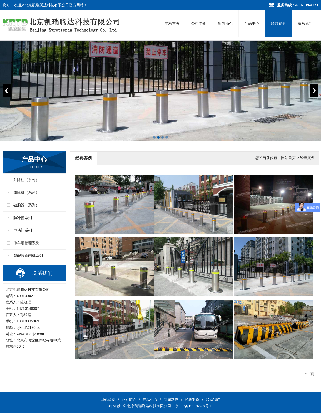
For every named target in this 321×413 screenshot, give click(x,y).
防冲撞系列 (22, 218)
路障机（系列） (26, 192)
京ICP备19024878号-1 (193, 406)
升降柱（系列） (26, 180)
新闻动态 (225, 23)
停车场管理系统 (26, 243)
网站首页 (172, 23)
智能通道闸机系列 (28, 255)
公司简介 (198, 23)
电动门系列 (22, 230)
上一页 (308, 374)
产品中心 (251, 23)
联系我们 (305, 23)
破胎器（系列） (26, 205)
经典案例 (278, 23)
